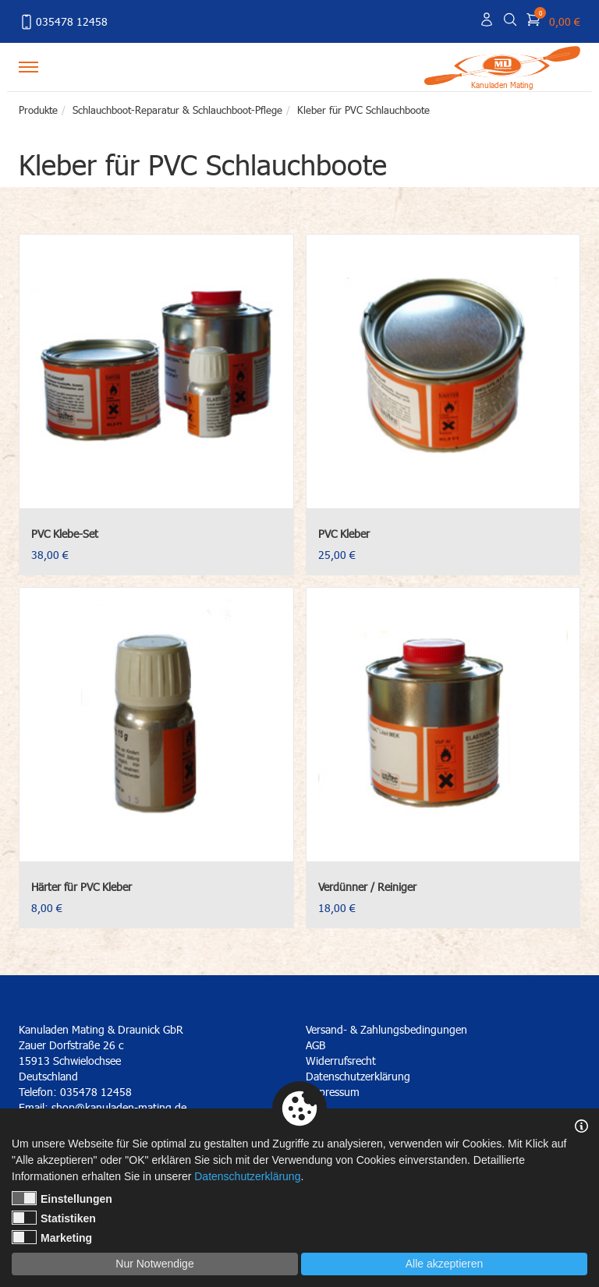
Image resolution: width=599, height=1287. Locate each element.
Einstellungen (62, 1198)
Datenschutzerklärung (358, 1076)
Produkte (38, 110)
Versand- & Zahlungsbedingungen (386, 1029)
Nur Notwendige (154, 1263)
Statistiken (54, 1218)
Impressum (333, 1091)
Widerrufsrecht (341, 1060)
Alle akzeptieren (445, 1263)
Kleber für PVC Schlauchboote (363, 110)
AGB (315, 1045)
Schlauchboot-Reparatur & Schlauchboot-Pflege (177, 110)
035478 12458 (63, 22)
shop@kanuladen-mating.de (118, 1107)
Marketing (52, 1237)
